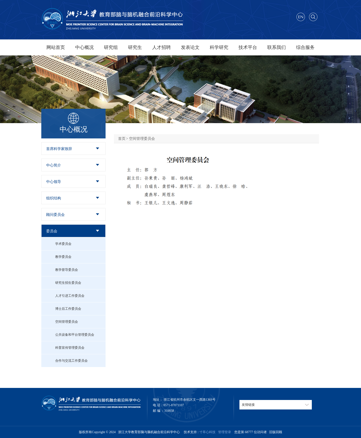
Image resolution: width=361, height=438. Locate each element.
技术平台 (248, 47)
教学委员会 (63, 257)
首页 (122, 139)
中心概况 (84, 47)
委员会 (51, 231)
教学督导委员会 (66, 270)
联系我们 (276, 47)
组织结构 (53, 198)
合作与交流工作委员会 (71, 360)
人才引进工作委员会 (69, 295)
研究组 (111, 47)
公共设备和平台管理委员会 (74, 334)
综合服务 (305, 47)
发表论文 (190, 47)
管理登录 (223, 432)
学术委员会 (63, 244)
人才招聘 (161, 47)
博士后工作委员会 (68, 308)
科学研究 (219, 47)
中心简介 (53, 165)
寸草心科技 (207, 432)
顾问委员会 (55, 215)
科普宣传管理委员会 (69, 347)
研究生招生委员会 (68, 283)
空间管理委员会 (66, 321)
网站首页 (55, 47)
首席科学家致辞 (59, 149)
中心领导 (53, 182)
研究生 (135, 47)
